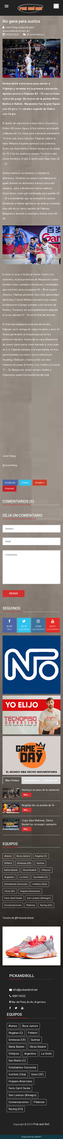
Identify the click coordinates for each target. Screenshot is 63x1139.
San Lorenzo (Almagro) (39, 898)
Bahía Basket (11, 870)
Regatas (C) (41, 856)
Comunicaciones (12, 905)
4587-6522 (17, 996)
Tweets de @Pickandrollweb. (18, 918)
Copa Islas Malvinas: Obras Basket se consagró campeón (39, 822)
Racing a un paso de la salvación (40, 789)
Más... (27, 795)
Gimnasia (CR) (24, 863)
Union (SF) (9, 891)
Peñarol (8, 863)
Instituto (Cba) (39, 884)
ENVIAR (13, 593)
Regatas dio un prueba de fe (38, 805)
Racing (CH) (46, 905)
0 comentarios (36, 34)
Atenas (8, 856)
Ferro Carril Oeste (13, 898)
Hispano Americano (30, 891)
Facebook (10, 482)
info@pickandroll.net (23, 989)
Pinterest (9, 488)
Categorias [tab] (51, 780)
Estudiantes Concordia (15, 884)
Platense (30, 905)
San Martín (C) (40, 877)
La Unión (23, 877)
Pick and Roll (41, 1124)
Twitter (25, 482)
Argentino (9, 877)
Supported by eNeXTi (31, 1137)
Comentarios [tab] (31, 780)
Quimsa (40, 863)
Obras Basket (29, 870)
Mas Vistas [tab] (12, 780)
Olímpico (45, 870)
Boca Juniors (23, 856)
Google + (39, 482)
